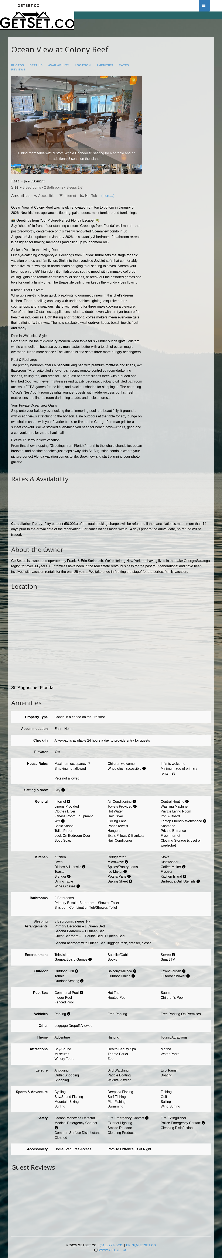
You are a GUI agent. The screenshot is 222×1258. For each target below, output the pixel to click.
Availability (58, 65)
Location (83, 65)
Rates (124, 65)
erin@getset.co (141, 1245)
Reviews (18, 69)
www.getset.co (111, 1250)
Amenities (104, 65)
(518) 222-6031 (111, 1245)
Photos (17, 65)
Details (36, 65)
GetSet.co (29, 5)
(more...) (107, 196)
